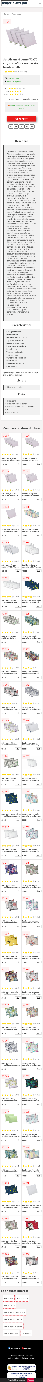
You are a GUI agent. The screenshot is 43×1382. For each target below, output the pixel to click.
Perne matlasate (11, 1333)
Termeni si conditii (16, 1355)
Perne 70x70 (9, 1305)
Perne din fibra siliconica (14, 1312)
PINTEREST (27, 1348)
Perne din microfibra (13, 1319)
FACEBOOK (14, 1348)
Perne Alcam (16, 14)
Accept (31, 1380)
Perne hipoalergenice (13, 1326)
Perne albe (8, 1298)
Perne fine (26, 1333)
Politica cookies (28, 1358)
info (18, 464)
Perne (6, 14)
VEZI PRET (21, 119)
